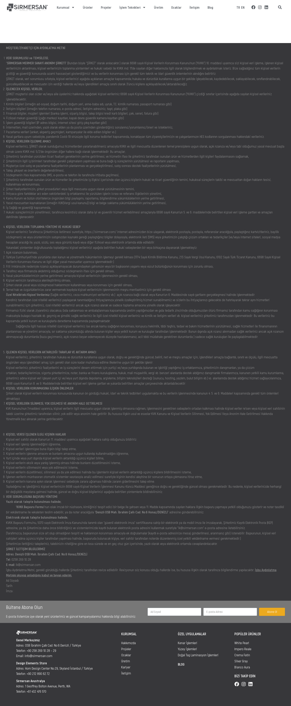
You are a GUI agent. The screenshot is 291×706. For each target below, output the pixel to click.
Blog (210, 7)
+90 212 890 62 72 (38, 673)
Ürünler (88, 7)
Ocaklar (176, 7)
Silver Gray (241, 661)
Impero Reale (242, 649)
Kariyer (125, 667)
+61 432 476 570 (36, 691)
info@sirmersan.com (38, 656)
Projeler (106, 7)
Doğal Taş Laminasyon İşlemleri (198, 655)
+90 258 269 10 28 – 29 (41, 650)
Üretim (158, 7)
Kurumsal (66, 7)
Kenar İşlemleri (187, 643)
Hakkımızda (128, 643)
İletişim (194, 7)
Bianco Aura (242, 667)
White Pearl (241, 643)
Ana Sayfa (10, 34)
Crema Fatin (242, 655)
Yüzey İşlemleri (187, 649)
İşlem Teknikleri (132, 7)
